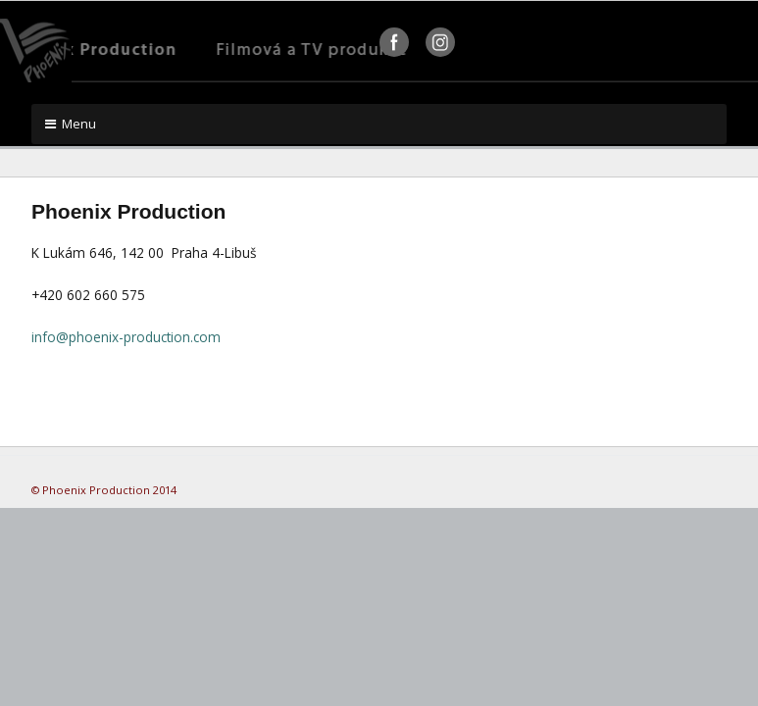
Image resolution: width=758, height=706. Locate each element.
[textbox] (379, 209)
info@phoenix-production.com (126, 337)
